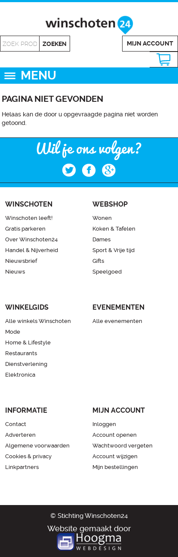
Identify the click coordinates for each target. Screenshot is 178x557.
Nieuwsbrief (21, 261)
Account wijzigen (115, 456)
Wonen (102, 218)
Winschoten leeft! (28, 218)
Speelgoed (107, 271)
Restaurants (21, 353)
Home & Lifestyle (28, 342)
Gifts (98, 261)
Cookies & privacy (28, 456)
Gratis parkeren (25, 228)
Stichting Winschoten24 (93, 516)
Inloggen (104, 424)
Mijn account (150, 43)
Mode (12, 332)
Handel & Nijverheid (31, 250)
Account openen (114, 435)
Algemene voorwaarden (37, 445)
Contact (15, 424)
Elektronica (20, 374)
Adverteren (20, 435)
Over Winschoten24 (31, 239)
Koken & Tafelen (113, 228)
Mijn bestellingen (115, 467)
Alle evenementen (117, 321)
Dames (101, 239)
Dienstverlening (26, 364)
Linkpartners (22, 467)
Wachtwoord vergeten (122, 445)
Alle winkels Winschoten (38, 321)
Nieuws (15, 271)
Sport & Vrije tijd (113, 250)
